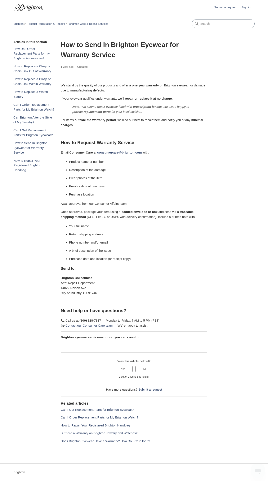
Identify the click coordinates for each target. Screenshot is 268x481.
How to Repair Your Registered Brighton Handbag (27, 165)
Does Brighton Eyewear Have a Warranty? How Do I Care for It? (105, 441)
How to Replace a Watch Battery (30, 94)
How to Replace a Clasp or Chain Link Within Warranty (32, 81)
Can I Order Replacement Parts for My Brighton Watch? (33, 107)
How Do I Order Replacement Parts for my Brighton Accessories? (31, 53)
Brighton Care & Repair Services (88, 23)
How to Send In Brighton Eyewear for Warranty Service (30, 147)
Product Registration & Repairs (46, 23)
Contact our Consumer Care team (89, 325)
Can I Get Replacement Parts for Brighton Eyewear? (33, 132)
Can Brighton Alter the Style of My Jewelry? (32, 120)
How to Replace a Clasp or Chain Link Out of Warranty (32, 68)
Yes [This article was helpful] (123, 369)
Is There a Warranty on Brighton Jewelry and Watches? (99, 433)
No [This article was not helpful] (144, 369)
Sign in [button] (245, 7)
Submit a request (225, 7)
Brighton (18, 23)
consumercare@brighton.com (119, 152)
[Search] (223, 24)
